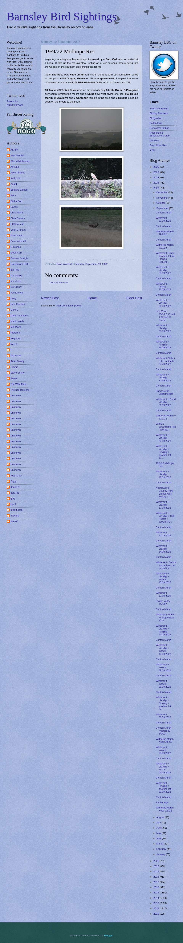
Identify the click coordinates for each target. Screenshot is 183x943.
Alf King (14, 166)
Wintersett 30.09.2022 (163, 219)
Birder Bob (16, 201)
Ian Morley (16, 275)
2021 (156, 861)
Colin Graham (18, 229)
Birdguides (155, 118)
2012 (156, 908)
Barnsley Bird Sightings (62, 16)
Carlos (14, 206)
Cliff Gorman (17, 224)
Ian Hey (14, 269)
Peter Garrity (17, 361)
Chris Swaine (17, 218)
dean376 (15, 487)
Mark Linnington (19, 315)
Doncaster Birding (159, 128)
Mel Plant (15, 327)
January (161, 854)
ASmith (14, 149)
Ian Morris (15, 281)
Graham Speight (19, 258)
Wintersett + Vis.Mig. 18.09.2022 (163, 474)
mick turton (16, 509)
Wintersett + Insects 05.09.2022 (163, 750)
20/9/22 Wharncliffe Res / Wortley (166, 426)
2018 (156, 876)
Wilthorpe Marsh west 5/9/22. (165, 740)
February (161, 849)
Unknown (15, 395)
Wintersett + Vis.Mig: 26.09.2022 (163, 303)
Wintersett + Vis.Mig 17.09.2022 (163, 504)
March (160, 843)
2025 (156, 172)
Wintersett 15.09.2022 (163, 534)
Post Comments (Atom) (69, 305)
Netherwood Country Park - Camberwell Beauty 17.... (165, 492)
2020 (156, 866)
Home (92, 298)
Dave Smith (16, 235)
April (159, 838)
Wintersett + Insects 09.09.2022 (163, 667)
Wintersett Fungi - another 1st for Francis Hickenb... (165, 257)
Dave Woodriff (18, 241)
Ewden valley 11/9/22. (163, 602)
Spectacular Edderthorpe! (164, 392)
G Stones (15, 246)
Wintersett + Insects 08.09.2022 (163, 683)
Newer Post (50, 298)
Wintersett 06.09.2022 (163, 716)
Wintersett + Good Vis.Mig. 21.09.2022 (166, 402)
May (159, 833)
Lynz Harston (17, 304)
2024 (156, 177)
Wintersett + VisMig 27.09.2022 (163, 286)
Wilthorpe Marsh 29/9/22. (165, 233)
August (160, 817)
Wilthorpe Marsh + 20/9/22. (166, 417)
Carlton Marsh (163, 212)
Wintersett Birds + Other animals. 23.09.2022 (165, 361)
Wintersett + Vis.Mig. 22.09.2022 (163, 377)
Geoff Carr (16, 252)
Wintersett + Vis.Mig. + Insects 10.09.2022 (163, 649)
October (161, 202)
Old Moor (155, 140)
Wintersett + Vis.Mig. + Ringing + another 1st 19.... (163, 452)
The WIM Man (18, 384)
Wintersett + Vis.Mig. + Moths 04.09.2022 (163, 768)
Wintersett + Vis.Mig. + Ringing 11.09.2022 (163, 630)
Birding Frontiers (159, 113)
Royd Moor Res (158, 145)
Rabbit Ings (162, 802)
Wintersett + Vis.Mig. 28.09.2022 (163, 270)
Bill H (13, 195)
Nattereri (15, 332)
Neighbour (16, 338)
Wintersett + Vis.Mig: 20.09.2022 (163, 438)
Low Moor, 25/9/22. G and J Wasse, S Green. (165, 315)
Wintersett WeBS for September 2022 (165, 617)
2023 (156, 182)
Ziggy (13, 481)
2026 (156, 166)
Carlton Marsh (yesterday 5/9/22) (163, 730)
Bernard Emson (18, 189)
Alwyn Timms (17, 172)
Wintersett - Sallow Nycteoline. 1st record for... (166, 565)
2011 (156, 913)
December (162, 192)
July (158, 822)
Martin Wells (17, 321)
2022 (156, 188)
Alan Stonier (17, 155)
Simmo (14, 367)
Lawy (13, 298)
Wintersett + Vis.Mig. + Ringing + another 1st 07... (163, 703)
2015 (156, 892)
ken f (13, 504)
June (159, 827)
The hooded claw (19, 389)
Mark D (14, 309)
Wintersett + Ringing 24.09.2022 (163, 344)
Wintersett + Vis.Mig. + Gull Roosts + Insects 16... (165, 517)
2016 (156, 887)
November (162, 197)
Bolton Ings (156, 123)
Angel (13, 184)
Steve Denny (17, 372)
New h (14, 344)
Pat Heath (15, 355)
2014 (156, 897)
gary (12, 498)
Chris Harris (16, 212)
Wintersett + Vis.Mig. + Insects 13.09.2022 (163, 578)
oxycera (14, 515)
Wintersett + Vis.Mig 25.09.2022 (163, 328)
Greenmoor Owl (19, 264)
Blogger (108, 935)
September (162, 208)
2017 (156, 882)
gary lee (14, 492)
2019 (156, 871)
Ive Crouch (16, 286)
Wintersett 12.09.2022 (163, 594)
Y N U (153, 150)
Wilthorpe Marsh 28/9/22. (165, 246)
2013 (156, 903)
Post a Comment (59, 282)
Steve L (14, 378)
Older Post (134, 298)
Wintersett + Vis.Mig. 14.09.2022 (163, 548)
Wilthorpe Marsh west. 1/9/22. (165, 809)
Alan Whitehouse (19, 161)
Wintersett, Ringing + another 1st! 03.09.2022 (164, 787)
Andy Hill (15, 178)
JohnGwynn (16, 292)
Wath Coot (16, 475)
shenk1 (14, 521)
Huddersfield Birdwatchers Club (159, 134)
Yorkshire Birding (159, 108)
